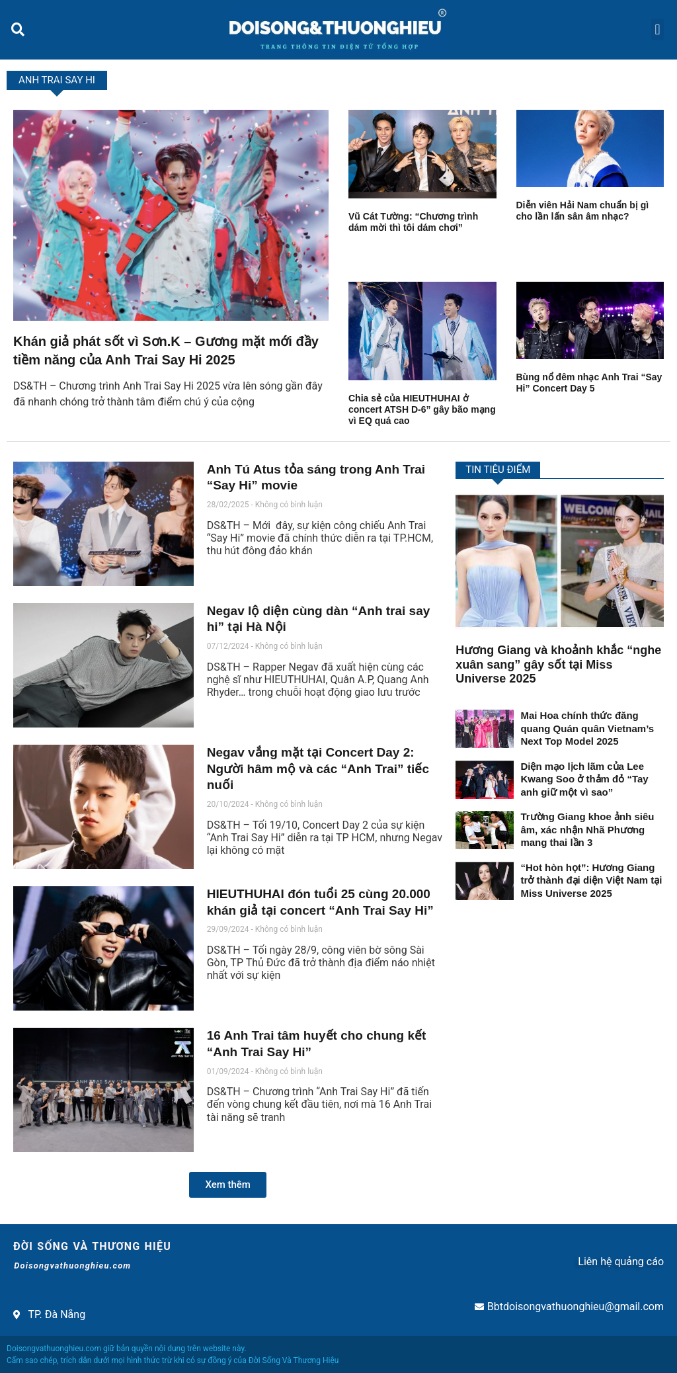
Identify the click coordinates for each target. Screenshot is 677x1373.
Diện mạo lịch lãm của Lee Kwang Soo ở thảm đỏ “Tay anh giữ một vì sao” (584, 779)
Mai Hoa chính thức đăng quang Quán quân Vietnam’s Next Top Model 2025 (587, 728)
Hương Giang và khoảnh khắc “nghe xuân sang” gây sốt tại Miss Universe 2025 (558, 664)
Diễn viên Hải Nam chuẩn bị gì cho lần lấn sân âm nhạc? (582, 211)
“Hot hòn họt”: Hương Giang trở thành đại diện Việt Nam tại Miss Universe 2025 (591, 880)
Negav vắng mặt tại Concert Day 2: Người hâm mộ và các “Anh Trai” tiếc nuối (318, 768)
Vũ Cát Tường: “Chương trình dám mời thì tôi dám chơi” (413, 222)
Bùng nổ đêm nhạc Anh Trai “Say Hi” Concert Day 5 (589, 383)
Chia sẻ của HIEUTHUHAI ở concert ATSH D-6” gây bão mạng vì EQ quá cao (422, 409)
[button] (17, 29)
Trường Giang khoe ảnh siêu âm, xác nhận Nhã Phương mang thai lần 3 (587, 829)
